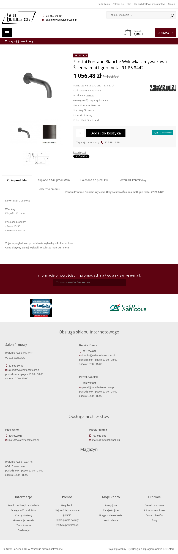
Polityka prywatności (67, 525)
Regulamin (67, 505)
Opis (17, 180)
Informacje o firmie (154, 510)
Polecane (94, 180)
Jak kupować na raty (67, 520)
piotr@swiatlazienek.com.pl (24, 440)
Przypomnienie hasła (110, 515)
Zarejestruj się (111, 510)
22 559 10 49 (112, 142)
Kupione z (53, 180)
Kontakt (171, 4)
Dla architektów (154, 515)
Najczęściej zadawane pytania (67, 512)
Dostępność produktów (23, 510)
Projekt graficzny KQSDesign (124, 549)
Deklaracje (23, 530)
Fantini (90, 95)
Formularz (132, 180)
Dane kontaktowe (154, 505)
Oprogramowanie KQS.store (158, 549)
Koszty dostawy (23, 515)
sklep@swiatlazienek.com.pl (61, 19)
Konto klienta (111, 520)
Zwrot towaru (23, 525)
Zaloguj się (118, 4)
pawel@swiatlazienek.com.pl (98, 387)
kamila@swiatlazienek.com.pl (99, 355)
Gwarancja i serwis (23, 520)
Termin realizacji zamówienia (23, 505)
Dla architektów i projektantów (149, 4)
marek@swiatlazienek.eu (106, 440)
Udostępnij (79, 152)
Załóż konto (104, 4)
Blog (129, 4)
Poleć (48, 189)
